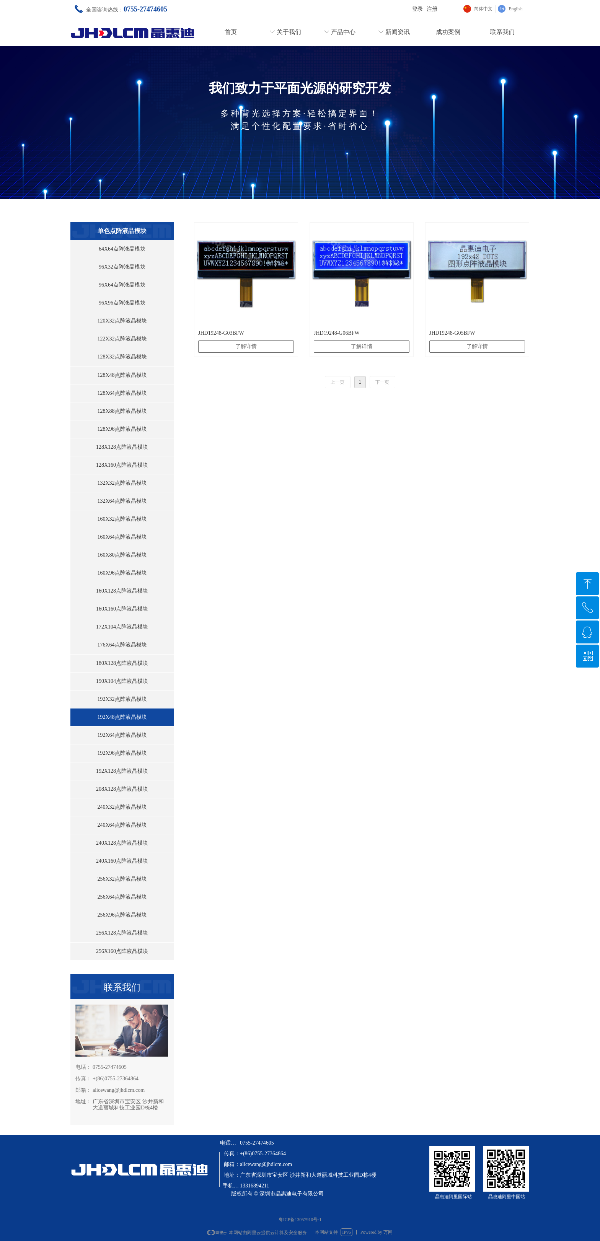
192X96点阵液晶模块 (122, 753)
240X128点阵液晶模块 (122, 843)
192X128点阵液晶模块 (122, 771)
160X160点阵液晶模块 (122, 609)
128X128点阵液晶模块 (122, 447)
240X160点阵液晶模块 (122, 861)
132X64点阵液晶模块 (122, 501)
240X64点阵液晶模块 (122, 825)
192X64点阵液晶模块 (122, 735)
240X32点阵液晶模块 (122, 807)
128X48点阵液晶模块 (122, 375)
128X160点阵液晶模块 (122, 465)
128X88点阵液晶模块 (122, 411)
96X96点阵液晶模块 (122, 303)
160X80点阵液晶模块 (122, 555)
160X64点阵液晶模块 (122, 537)
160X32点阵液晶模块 (122, 519)
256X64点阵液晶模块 (122, 897)
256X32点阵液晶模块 (122, 879)
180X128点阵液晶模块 (122, 663)
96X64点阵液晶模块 (122, 285)
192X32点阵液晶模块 (122, 699)
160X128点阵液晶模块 (122, 591)
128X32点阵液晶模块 (122, 357)
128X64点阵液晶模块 (122, 393)
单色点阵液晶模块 (122, 231)
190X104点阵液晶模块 (122, 681)
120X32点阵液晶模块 (122, 321)
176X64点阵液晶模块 (122, 645)
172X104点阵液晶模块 (122, 627)
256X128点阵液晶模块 (122, 933)
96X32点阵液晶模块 (122, 267)
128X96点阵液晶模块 (122, 429)
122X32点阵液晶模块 (122, 339)
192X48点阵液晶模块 (122, 717)
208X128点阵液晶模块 (122, 789)
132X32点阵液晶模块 (122, 483)
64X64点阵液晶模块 (122, 249)
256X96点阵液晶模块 (122, 915)
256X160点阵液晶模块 (122, 951)
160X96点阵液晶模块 (122, 573)
